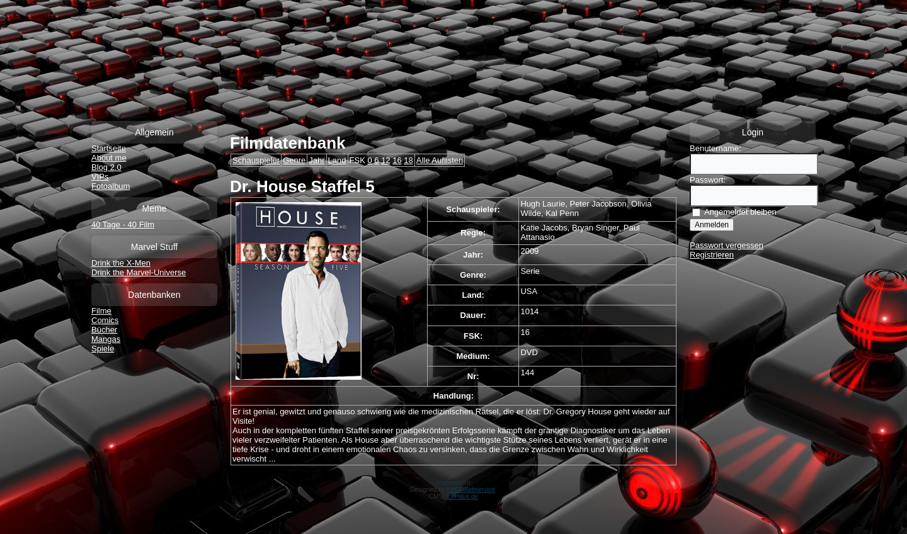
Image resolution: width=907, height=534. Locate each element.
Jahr (316, 160)
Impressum (453, 482)
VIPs (99, 176)
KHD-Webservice (471, 489)
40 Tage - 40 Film (122, 224)
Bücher (104, 329)
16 (396, 160)
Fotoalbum (110, 186)
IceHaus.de (463, 496)
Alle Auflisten (439, 160)
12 (385, 160)
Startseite (108, 148)
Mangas (105, 339)
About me (109, 157)
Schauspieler (256, 160)
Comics (104, 320)
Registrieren (712, 254)
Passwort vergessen (726, 245)
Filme (101, 310)
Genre (294, 160)
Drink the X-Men (121, 263)
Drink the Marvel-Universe (138, 272)
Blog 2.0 (106, 167)
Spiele (102, 348)
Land (337, 160)
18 (408, 160)
